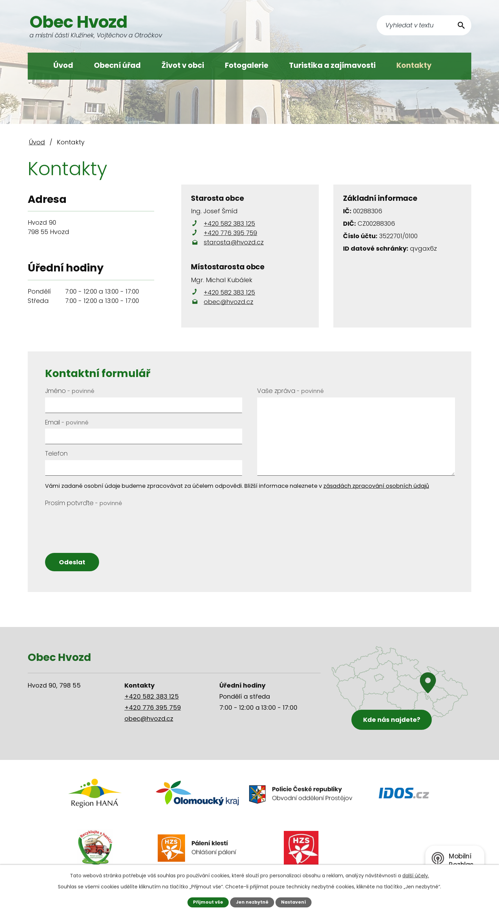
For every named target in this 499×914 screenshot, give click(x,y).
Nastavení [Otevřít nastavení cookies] (293, 902)
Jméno (69, 390)
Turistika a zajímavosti (332, 65)
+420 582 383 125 (229, 223)
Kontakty (413, 65)
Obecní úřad (117, 65)
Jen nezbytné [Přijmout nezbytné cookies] (252, 902)
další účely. (415, 875)
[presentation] (97, 523)
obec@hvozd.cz (228, 301)
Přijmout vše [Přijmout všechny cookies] (208, 902)
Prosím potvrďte (83, 503)
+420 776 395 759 (230, 232)
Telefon (56, 453)
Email (66, 422)
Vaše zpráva (290, 390)
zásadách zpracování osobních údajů (376, 486)
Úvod (63, 65)
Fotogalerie (246, 65)
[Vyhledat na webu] (424, 25)
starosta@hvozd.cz (234, 242)
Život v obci (182, 65)
